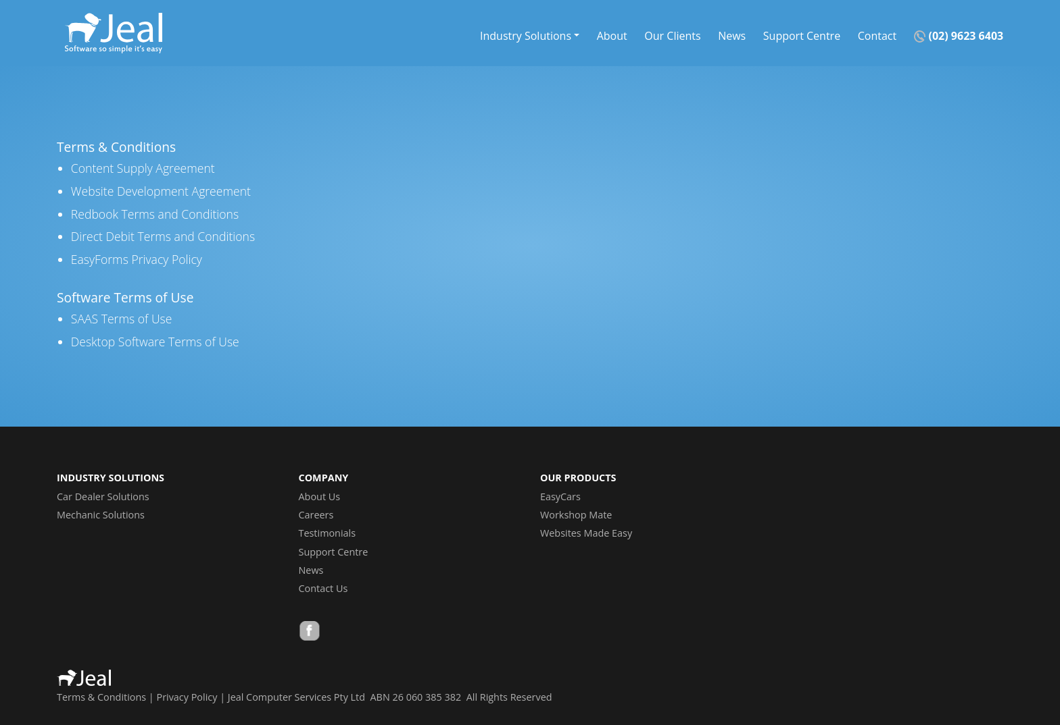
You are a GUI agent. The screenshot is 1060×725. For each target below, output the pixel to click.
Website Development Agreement (161, 191)
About (612, 35)
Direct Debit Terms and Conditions (163, 236)
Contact (877, 35)
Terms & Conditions (101, 697)
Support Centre (801, 35)
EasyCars (560, 496)
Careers (316, 514)
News (732, 35)
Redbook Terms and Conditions (155, 214)
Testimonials (327, 533)
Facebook (309, 632)
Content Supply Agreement (143, 168)
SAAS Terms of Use (121, 319)
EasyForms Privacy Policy (136, 259)
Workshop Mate (576, 514)
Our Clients (672, 35)
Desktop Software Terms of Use (155, 341)
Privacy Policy (187, 697)
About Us (320, 496)
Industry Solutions (525, 35)
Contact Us (323, 588)
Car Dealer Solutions (103, 496)
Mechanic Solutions (101, 514)
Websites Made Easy (586, 533)
